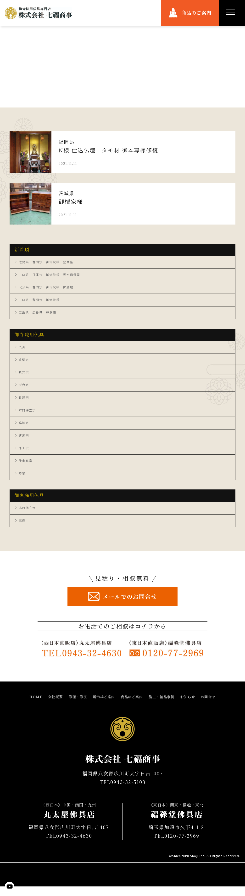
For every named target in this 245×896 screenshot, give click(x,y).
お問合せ (217, 706)
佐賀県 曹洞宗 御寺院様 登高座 (48, 262)
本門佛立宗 (28, 415)
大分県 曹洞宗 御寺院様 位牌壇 (48, 288)
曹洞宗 (24, 441)
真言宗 (24, 376)
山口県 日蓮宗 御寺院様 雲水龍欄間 (52, 275)
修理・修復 (72, 706)
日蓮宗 (24, 402)
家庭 (22, 529)
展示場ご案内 (101, 706)
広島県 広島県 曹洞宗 (39, 314)
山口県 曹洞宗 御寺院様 (41, 301)
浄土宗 (24, 454)
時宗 (22, 481)
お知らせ (194, 706)
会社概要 (47, 706)
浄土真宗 (26, 468)
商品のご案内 (196, 13)
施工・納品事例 (165, 706)
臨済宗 (24, 428)
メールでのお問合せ (130, 605)
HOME (26, 706)
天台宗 (24, 389)
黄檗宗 (24, 362)
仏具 (22, 349)
